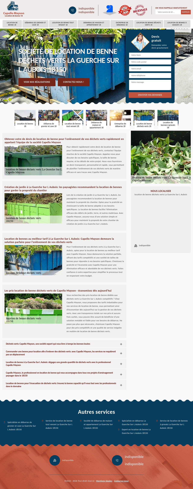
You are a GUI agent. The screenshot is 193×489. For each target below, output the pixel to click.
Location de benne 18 (12, 24)
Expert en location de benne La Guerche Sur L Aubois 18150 (136, 431)
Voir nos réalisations (37, 82)
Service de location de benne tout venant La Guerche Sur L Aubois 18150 (59, 424)
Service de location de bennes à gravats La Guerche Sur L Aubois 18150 (174, 424)
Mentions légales (104, 481)
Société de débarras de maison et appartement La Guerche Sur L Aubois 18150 (98, 424)
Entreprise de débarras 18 (122, 24)
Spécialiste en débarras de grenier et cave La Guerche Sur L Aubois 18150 (22, 426)
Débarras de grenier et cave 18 (35, 24)
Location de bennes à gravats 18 (177, 24)
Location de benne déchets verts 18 (148, 24)
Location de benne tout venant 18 (63, 24)
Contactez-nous (121, 481)
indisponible (86, 8)
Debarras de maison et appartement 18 (94, 24)
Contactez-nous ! (73, 82)
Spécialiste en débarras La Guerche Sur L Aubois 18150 (135, 423)
